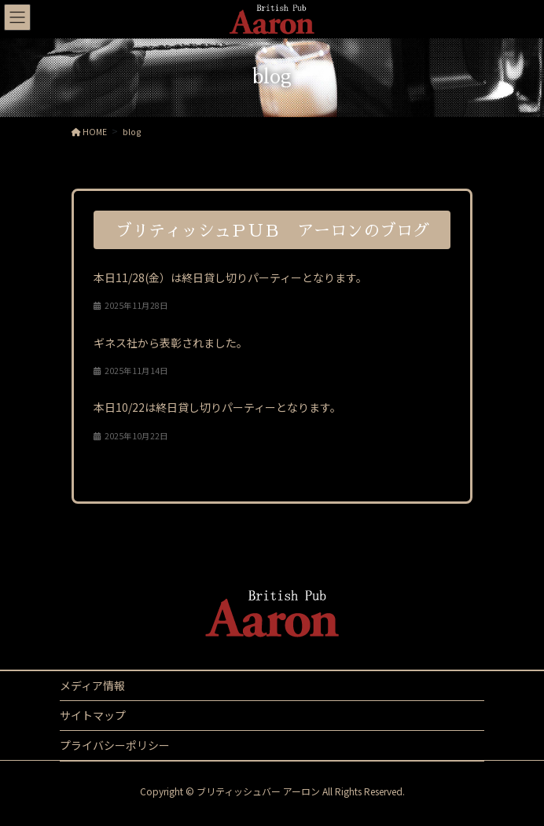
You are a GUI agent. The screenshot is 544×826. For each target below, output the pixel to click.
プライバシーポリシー (115, 745)
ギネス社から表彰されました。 (171, 343)
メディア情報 (92, 685)
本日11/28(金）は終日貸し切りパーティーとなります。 (230, 277)
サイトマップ (93, 715)
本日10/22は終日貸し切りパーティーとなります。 (217, 407)
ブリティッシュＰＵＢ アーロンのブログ (272, 230)
